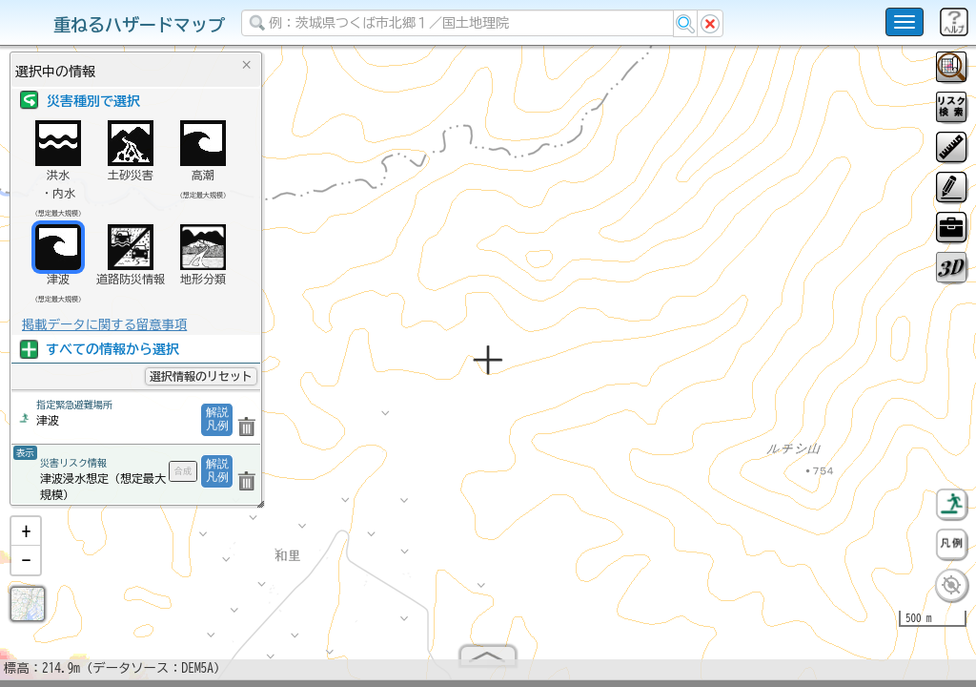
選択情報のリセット (201, 376)
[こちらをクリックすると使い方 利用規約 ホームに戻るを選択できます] (904, 22)
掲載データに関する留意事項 (104, 324)
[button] (25, 539)
